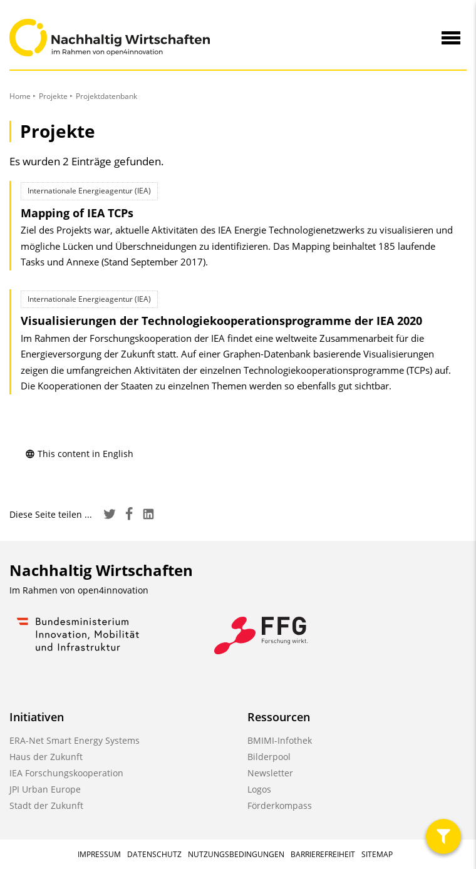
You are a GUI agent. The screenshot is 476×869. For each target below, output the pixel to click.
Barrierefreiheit (323, 854)
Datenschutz (154, 854)
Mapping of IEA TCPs (77, 212)
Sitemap (377, 854)
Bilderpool (269, 757)
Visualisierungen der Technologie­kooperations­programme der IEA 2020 (221, 320)
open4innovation (113, 590)
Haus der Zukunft (46, 757)
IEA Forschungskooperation (66, 773)
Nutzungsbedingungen (236, 854)
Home (20, 96)
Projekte (53, 96)
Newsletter (270, 773)
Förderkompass (279, 805)
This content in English (79, 454)
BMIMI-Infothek (279, 740)
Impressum (99, 854)
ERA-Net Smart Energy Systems (74, 740)
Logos (259, 789)
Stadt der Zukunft (46, 805)
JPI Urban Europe (45, 789)
